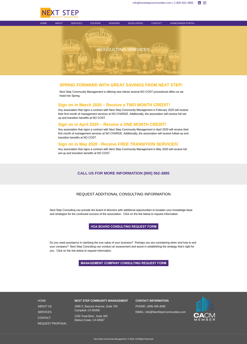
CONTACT (156, 23)
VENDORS (114, 23)
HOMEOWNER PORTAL (182, 23)
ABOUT (59, 23)
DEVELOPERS (135, 23)
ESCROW (95, 23)
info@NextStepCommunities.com (165, 312)
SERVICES (76, 23)
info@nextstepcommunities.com (152, 2)
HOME (43, 23)
